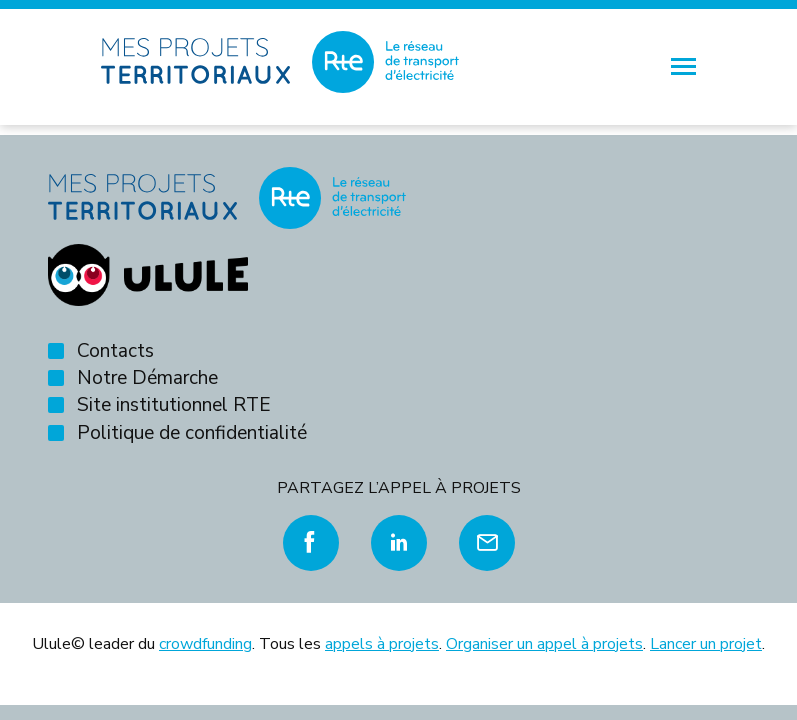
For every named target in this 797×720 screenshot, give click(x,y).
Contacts (115, 351)
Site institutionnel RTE (174, 405)
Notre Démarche (147, 378)
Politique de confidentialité (192, 433)
